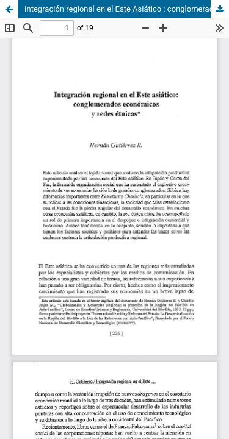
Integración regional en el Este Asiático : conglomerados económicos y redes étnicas (126, 8)
